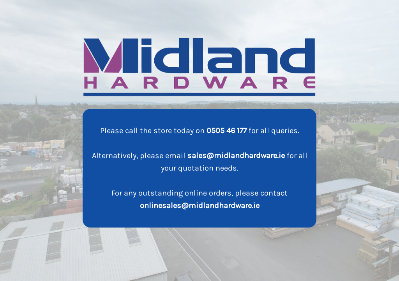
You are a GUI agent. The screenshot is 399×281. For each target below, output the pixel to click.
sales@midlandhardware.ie (236, 155)
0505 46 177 (227, 130)
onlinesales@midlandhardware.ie (200, 205)
